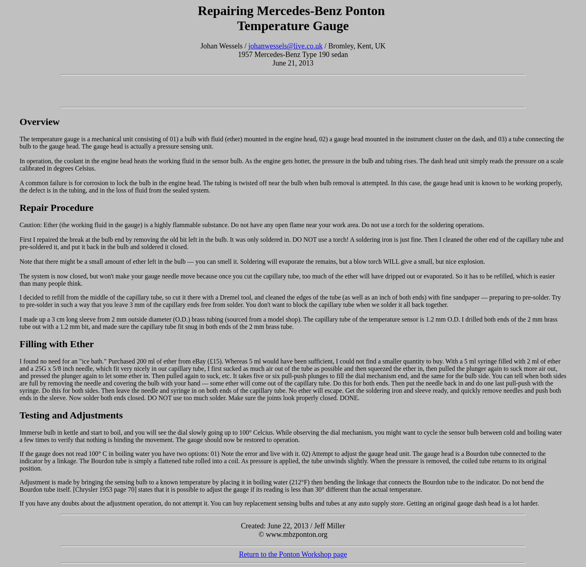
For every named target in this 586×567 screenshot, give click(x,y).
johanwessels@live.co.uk (285, 46)
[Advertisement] (293, 91)
